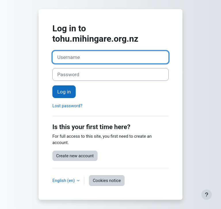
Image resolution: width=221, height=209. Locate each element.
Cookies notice (107, 180)
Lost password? (67, 105)
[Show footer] (206, 194)
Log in (64, 92)
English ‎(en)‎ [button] (64, 180)
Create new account (75, 155)
